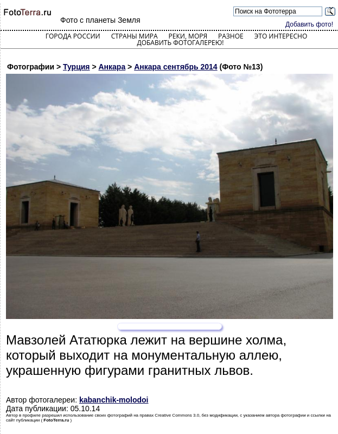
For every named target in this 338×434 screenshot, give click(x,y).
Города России (73, 36)
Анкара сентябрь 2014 (175, 66)
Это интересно (281, 36)
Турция (76, 66)
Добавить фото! (309, 24)
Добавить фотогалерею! (180, 42)
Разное (231, 36)
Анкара (112, 66)
